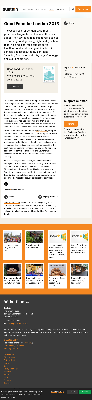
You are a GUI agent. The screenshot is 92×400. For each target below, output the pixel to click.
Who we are (28, 9)
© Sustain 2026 (11, 340)
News (6, 363)
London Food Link (17, 190)
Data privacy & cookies (14, 345)
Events (7, 374)
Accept (85, 391)
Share (71, 23)
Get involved (83, 9)
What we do (41, 9)
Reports (67, 67)
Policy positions (11, 369)
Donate (70, 124)
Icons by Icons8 (11, 348)
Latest (51, 9)
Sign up (7, 383)
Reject (72, 391)
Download (15, 86)
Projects (60, 9)
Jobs (6, 377)
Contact (7, 380)
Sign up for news (50, 196)
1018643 (28, 343)
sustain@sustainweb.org (17, 323)
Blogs (6, 366)
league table (41, 130)
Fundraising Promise (72, 138)
